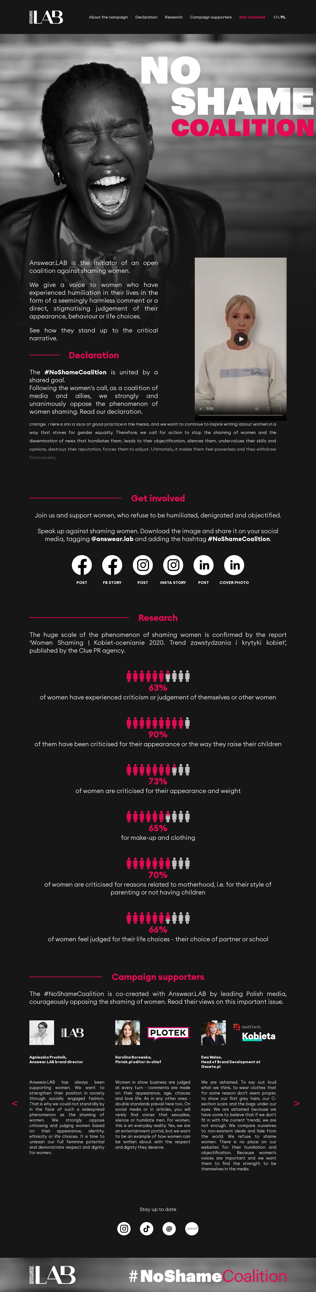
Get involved (252, 17)
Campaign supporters (211, 17)
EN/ (277, 17)
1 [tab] (128, 1190)
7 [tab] (172, 1190)
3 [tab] (143, 1190)
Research (174, 17)
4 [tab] (150, 1190)
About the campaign (108, 17)
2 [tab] (135, 1190)
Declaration (146, 17)
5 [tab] (158, 1190)
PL (283, 17)
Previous (14, 1103)
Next (296, 1103)
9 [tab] (187, 1190)
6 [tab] (165, 1190)
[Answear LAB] (46, 22)
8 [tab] (180, 1190)
